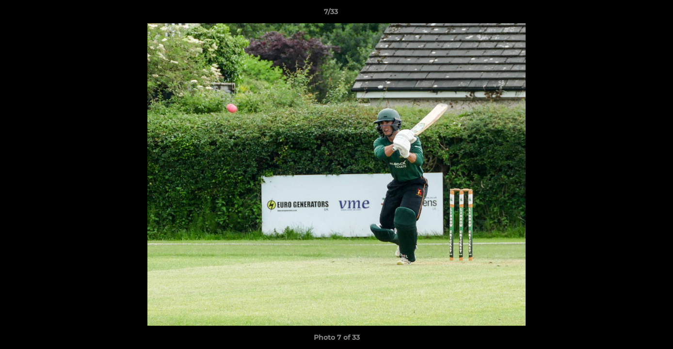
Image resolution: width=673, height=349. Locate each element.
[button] (632, 14)
